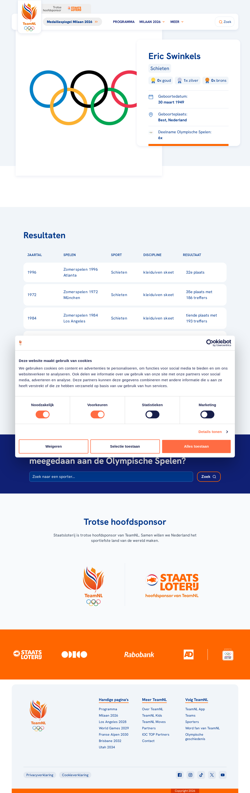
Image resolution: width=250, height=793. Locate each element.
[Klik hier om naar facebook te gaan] (180, 775)
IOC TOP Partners (155, 734)
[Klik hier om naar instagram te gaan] (190, 775)
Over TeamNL (152, 709)
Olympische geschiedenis (195, 736)
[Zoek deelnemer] (209, 477)
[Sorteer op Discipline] (169, 255)
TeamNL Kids (152, 715)
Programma (124, 22)
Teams (190, 715)
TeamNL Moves (154, 722)
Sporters (192, 722)
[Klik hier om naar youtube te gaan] (223, 775)
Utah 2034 (107, 747)
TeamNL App (195, 709)
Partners (149, 728)
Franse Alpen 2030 (113, 734)
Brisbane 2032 (110, 741)
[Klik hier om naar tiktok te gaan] (201, 775)
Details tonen (210, 432)
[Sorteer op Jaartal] (50, 255)
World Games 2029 (114, 728)
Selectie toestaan (125, 446)
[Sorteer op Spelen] (84, 255)
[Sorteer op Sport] (129, 255)
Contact (148, 741)
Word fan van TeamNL (202, 728)
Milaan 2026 (152, 22)
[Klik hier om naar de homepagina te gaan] (29, 16)
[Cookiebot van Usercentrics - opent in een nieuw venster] (209, 343)
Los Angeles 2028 (112, 722)
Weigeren (53, 446)
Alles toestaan (196, 446)
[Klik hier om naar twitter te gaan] (212, 775)
